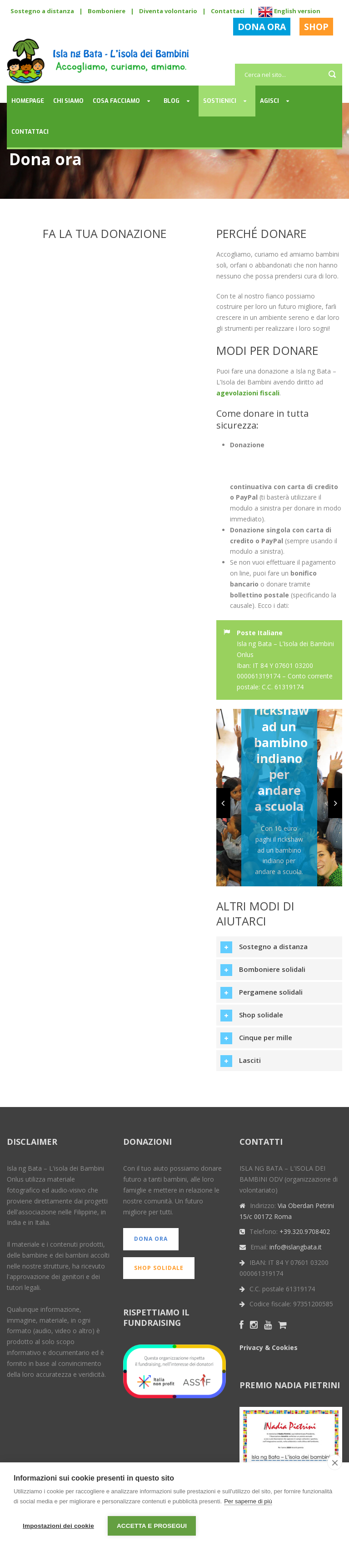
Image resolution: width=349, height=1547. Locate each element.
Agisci (269, 101)
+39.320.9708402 (304, 1231)
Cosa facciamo (116, 101)
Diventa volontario (168, 11)
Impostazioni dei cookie (58, 1525)
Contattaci (227, 11)
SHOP (316, 26)
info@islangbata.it (295, 1247)
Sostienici (219, 101)
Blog (171, 101)
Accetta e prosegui (152, 1525)
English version (289, 11)
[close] (334, 1463)
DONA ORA (262, 26)
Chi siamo (68, 101)
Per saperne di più (248, 1501)
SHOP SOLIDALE (159, 1268)
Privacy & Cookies (268, 1347)
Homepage (27, 101)
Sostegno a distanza (42, 11)
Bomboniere (106, 11)
